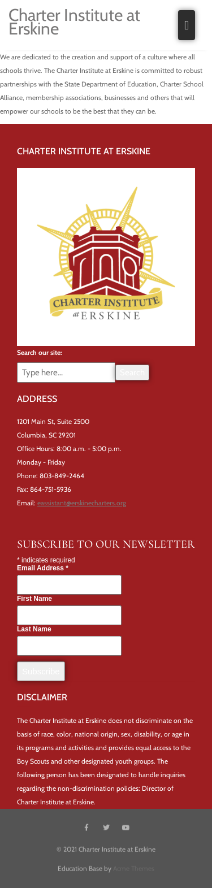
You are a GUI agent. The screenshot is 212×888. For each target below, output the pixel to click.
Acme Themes (133, 868)
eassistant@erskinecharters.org (81, 503)
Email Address (42, 571)
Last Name (34, 632)
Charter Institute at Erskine (74, 22)
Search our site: (39, 352)
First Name (34, 601)
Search (132, 372)
